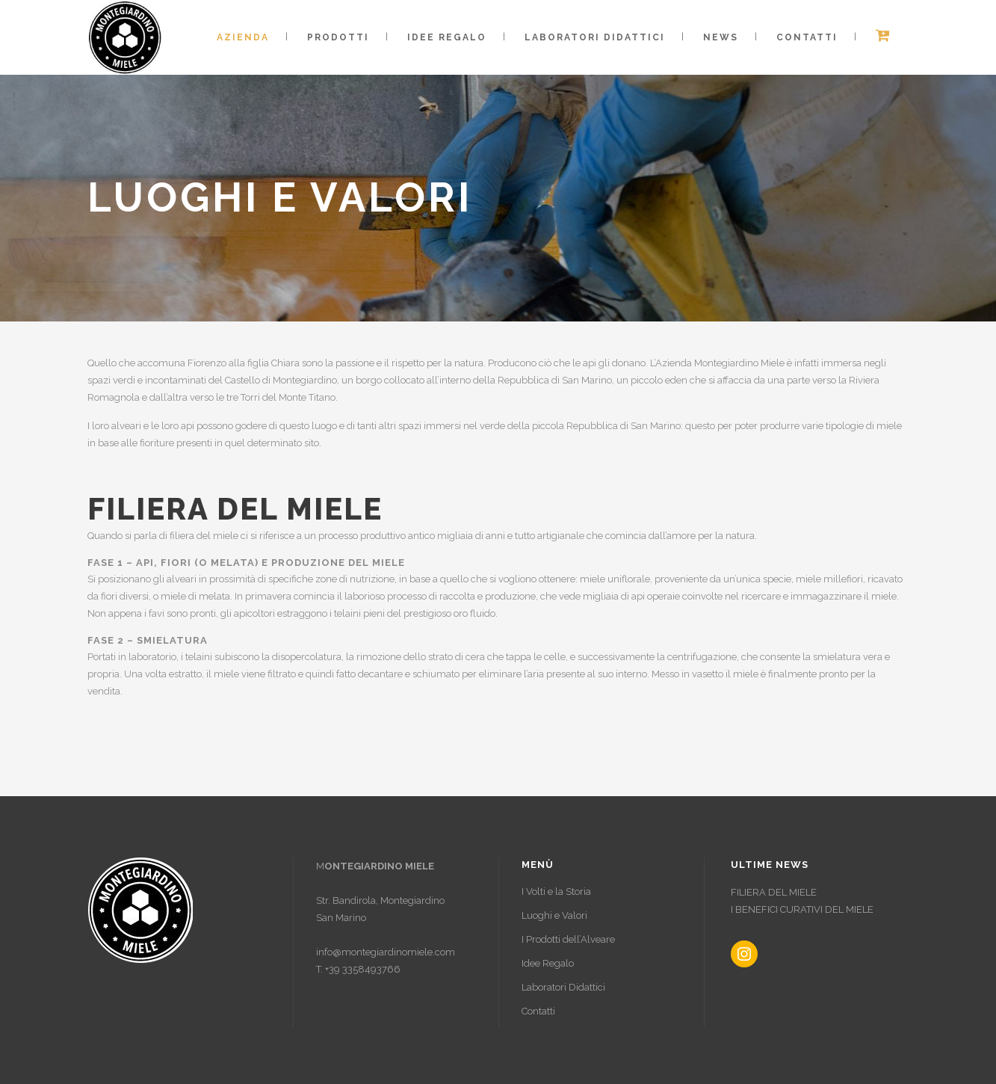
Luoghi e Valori (554, 915)
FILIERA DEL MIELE (774, 892)
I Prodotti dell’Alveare (568, 939)
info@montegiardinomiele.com (385, 952)
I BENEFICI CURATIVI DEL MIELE (802, 909)
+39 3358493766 (362, 969)
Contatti (538, 1011)
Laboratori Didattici (563, 987)
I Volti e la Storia (556, 891)
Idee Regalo (548, 963)
